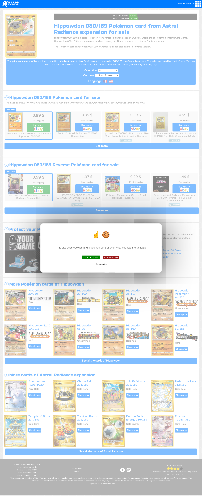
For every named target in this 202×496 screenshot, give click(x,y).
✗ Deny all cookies (111, 257)
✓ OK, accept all (90, 257)
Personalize (101, 264)
